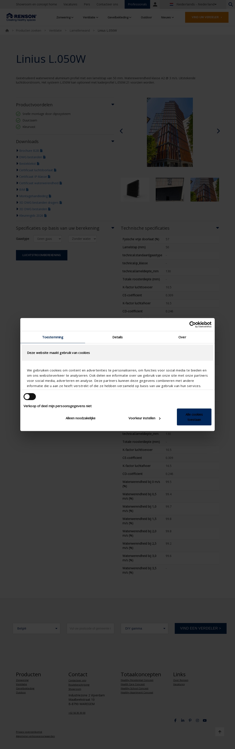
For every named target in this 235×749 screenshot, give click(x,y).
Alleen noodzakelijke (80, 418)
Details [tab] (117, 337)
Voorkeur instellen (144, 418)
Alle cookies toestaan (194, 417)
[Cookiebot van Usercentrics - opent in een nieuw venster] (192, 324)
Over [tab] (182, 337)
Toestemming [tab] (52, 337)
